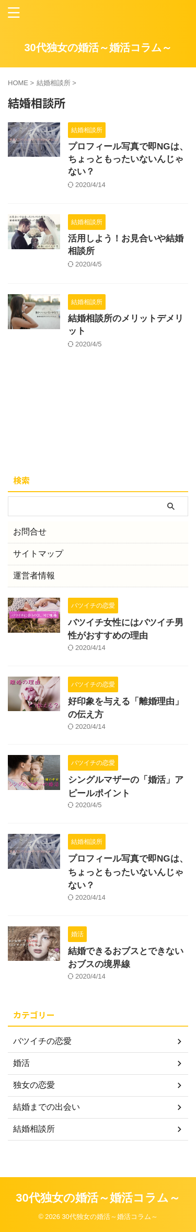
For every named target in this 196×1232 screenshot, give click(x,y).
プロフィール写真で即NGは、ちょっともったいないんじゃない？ (128, 159)
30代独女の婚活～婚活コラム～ (97, 47)
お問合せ (30, 531)
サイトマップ (38, 553)
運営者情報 (34, 575)
